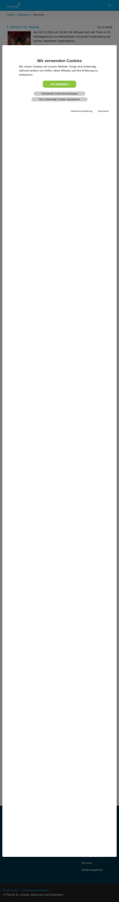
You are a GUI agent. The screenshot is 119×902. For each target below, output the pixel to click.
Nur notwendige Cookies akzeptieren (59, 99)
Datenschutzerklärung (82, 111)
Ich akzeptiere (59, 84)
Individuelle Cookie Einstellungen (59, 93)
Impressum (103, 111)
